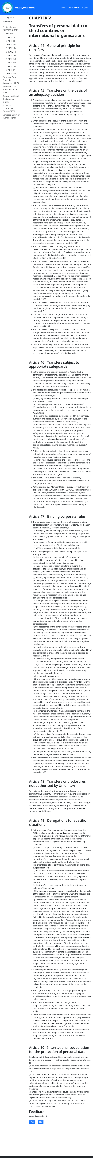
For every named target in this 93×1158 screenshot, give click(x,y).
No (40, 1122)
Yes (32, 1122)
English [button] (85, 7)
